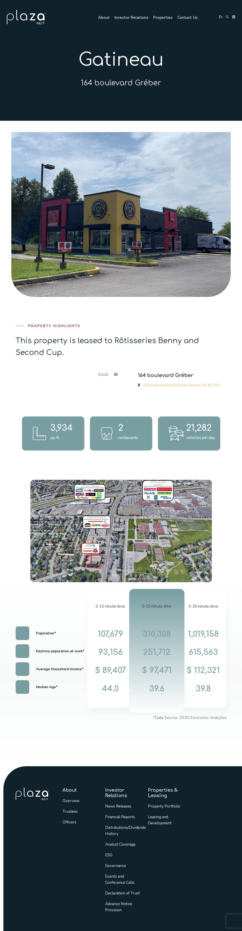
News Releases (118, 806)
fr (221, 17)
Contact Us (187, 17)
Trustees (70, 811)
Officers (69, 822)
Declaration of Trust (122, 893)
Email (108, 374)
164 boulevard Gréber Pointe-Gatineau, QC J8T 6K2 (179, 385)
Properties (163, 17)
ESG (108, 855)
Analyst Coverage (120, 844)
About (104, 17)
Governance (115, 865)
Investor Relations (131, 17)
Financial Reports (120, 817)
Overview (71, 800)
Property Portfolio (164, 806)
